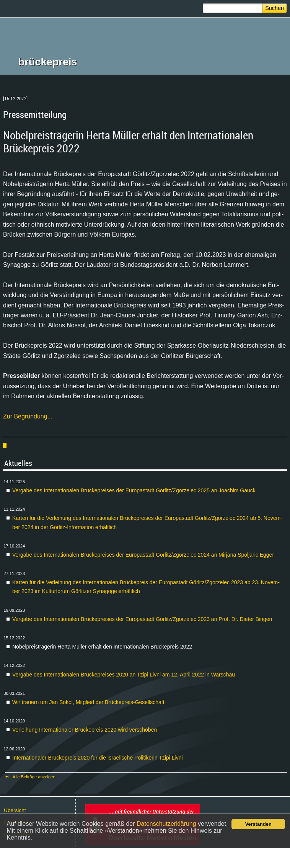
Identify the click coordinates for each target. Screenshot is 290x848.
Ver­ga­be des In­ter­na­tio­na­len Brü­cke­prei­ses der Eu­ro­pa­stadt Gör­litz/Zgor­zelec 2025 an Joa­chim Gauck (134, 490)
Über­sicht (15, 810)
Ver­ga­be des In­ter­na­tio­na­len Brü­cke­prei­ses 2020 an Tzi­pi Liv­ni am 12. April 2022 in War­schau (123, 675)
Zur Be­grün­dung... (27, 416)
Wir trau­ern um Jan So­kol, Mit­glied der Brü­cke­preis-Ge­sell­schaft (88, 702)
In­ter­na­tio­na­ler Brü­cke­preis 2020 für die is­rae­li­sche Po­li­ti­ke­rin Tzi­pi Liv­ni (97, 758)
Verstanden (258, 824)
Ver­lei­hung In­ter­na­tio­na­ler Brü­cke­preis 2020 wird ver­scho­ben (84, 730)
